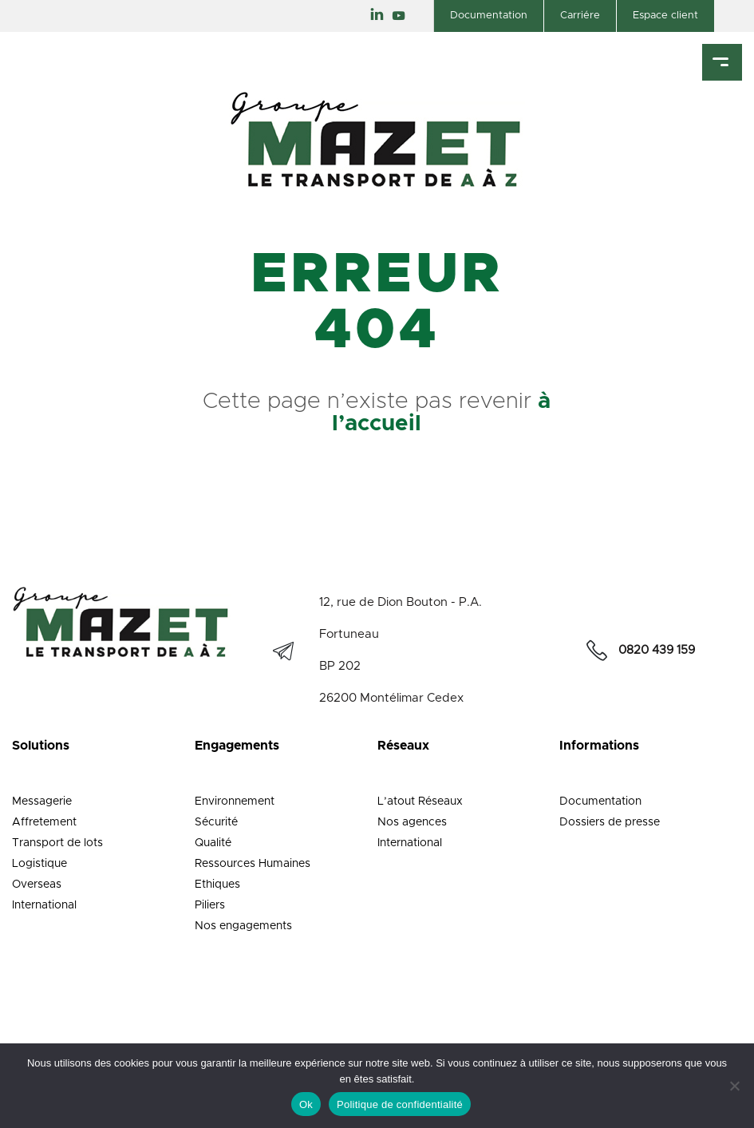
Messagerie (42, 801)
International (44, 905)
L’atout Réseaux (420, 801)
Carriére (580, 15)
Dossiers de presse (609, 822)
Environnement (234, 801)
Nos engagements (243, 926)
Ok (306, 1104)
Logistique (39, 863)
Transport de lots (57, 843)
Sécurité (216, 822)
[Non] (734, 1086)
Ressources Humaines (252, 863)
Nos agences (412, 822)
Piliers (210, 905)
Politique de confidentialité (400, 1104)
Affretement (44, 822)
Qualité (213, 843)
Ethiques (217, 884)
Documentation (488, 15)
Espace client (665, 15)
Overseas (36, 884)
